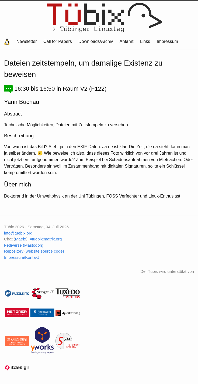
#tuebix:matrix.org (46, 239)
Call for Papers (57, 41)
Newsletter (26, 41)
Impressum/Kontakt (21, 257)
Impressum (167, 41)
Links (145, 41)
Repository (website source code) (34, 251)
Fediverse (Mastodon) (23, 245)
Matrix (20, 239)
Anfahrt (127, 41)
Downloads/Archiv (95, 41)
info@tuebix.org (18, 233)
